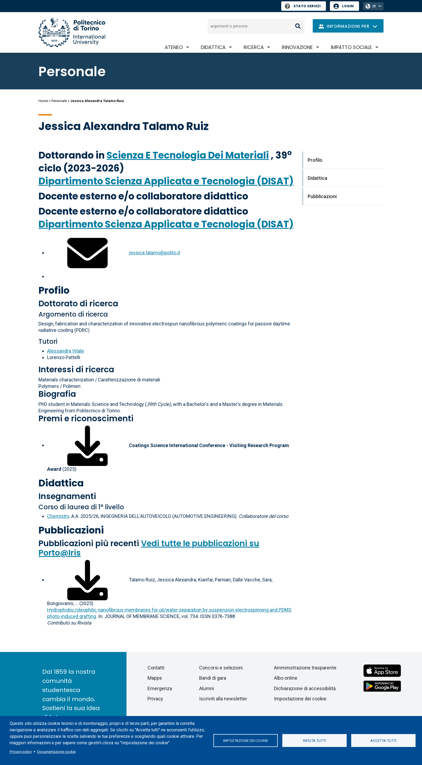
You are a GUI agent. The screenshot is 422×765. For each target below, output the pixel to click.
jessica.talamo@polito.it (154, 252)
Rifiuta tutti (314, 740)
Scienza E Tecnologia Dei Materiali (188, 155)
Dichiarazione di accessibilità (305, 688)
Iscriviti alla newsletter (223, 698)
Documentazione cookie (56, 751)
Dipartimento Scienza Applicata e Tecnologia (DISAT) (166, 181)
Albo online (285, 678)
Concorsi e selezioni (221, 668)
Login (348, 6)
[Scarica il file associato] (88, 445)
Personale (59, 101)
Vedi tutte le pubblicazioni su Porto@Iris (148, 548)
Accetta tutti (383, 740)
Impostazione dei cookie (245, 740)
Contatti (155, 668)
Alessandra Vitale (65, 351)
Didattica (213, 47)
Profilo (53, 290)
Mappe (154, 678)
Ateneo (174, 47)
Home (43, 101)
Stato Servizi (303, 6)
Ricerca (254, 47)
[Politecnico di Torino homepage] (71, 32)
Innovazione (297, 47)
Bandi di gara (212, 678)
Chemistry (58, 516)
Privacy (155, 698)
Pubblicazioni (71, 530)
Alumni (206, 688)
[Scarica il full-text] (87, 579)
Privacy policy (21, 751)
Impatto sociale (351, 47)
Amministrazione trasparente (305, 668)
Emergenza (159, 688)
